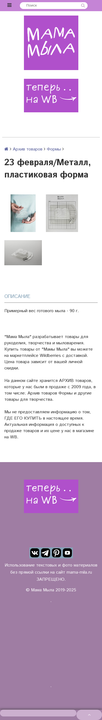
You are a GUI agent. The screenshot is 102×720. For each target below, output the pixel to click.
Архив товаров (27, 149)
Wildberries (50, 356)
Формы (54, 149)
